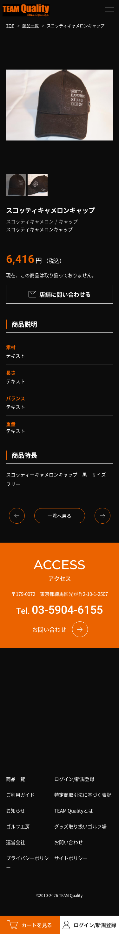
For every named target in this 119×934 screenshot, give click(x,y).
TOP (10, 25)
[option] (59, 104)
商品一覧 (30, 25)
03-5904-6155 (67, 610)
